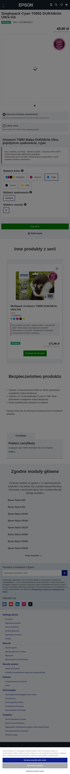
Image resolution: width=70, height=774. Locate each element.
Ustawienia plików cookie (35, 771)
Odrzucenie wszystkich (35, 765)
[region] (35, 760)
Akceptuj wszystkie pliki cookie (35, 760)
